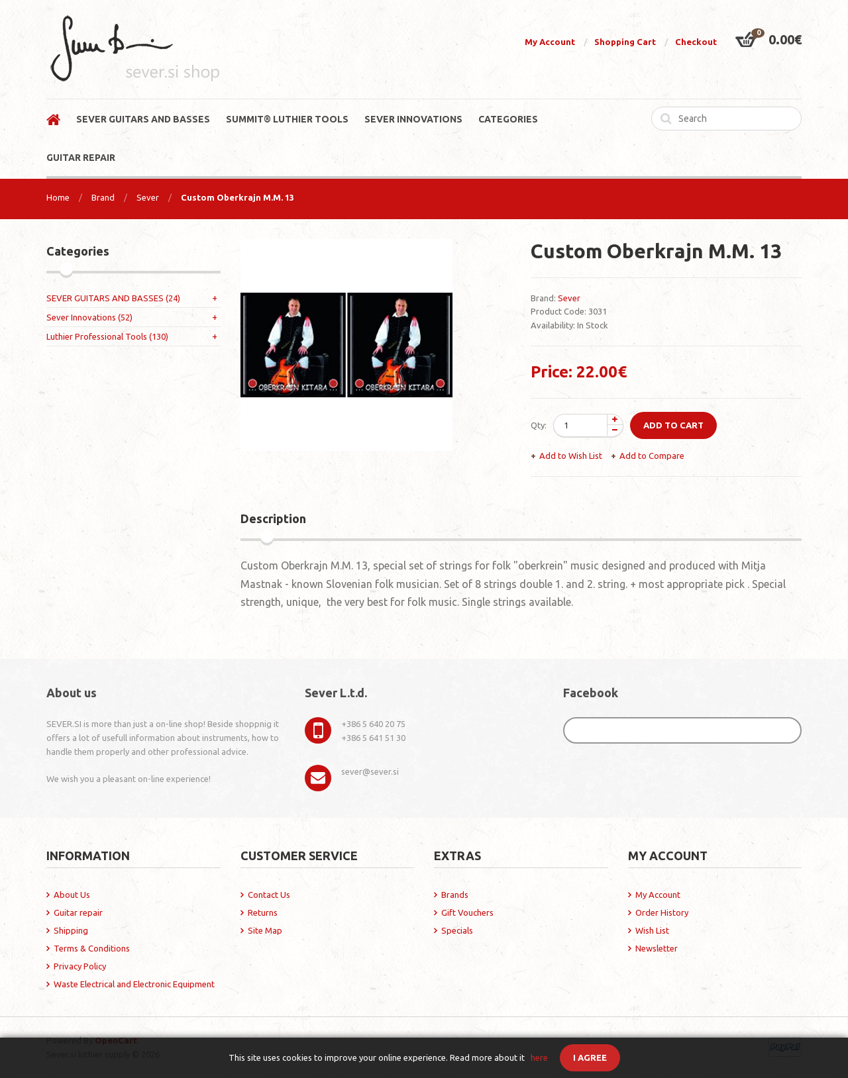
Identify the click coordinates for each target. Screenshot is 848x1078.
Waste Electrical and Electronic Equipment (134, 984)
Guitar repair (78, 912)
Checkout (696, 41)
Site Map (265, 930)
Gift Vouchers (467, 912)
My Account (550, 41)
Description (273, 518)
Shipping (71, 930)
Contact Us (269, 894)
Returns (263, 912)
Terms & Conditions (92, 948)
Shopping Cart (625, 41)
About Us (72, 894)
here (539, 1057)
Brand (103, 197)
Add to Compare (651, 455)
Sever (147, 197)
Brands (454, 894)
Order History (661, 912)
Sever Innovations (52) (89, 317)
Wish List (652, 930)
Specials (457, 930)
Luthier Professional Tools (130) (107, 336)
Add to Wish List (570, 455)
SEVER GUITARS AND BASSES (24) (113, 298)
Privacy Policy (80, 966)
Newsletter (656, 948)
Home (58, 197)
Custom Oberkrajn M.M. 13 (237, 197)
